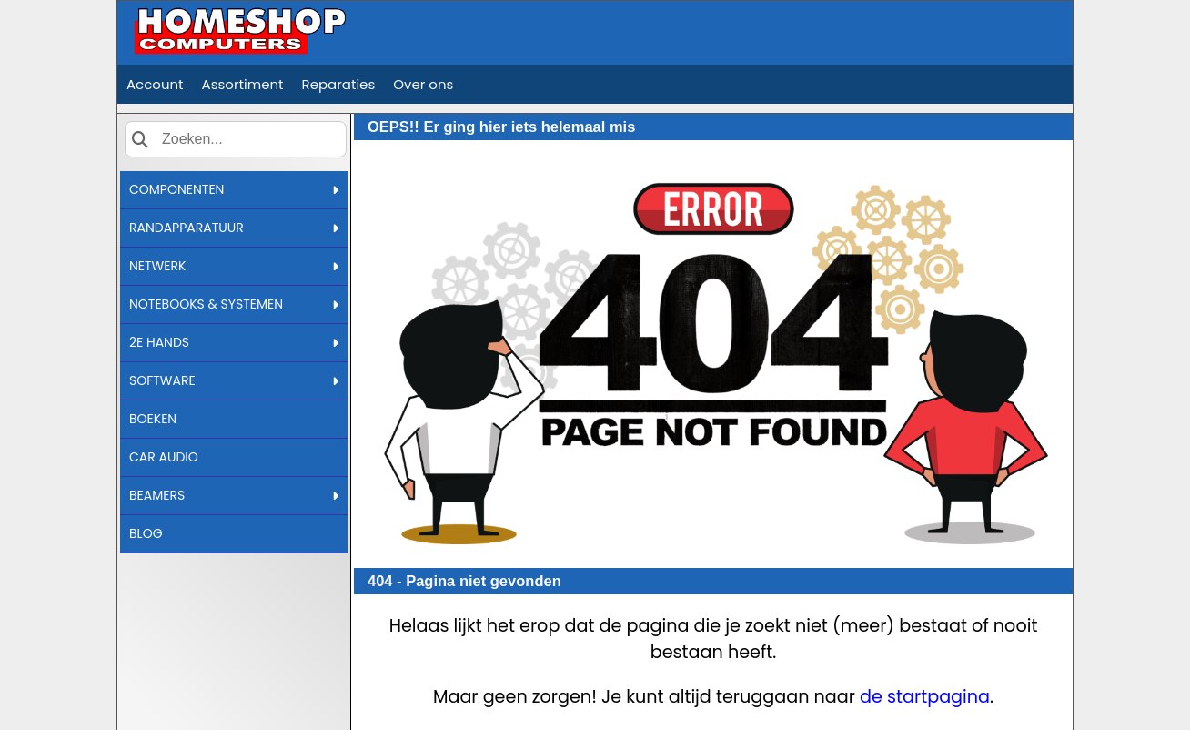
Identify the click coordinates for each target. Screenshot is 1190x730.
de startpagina (925, 696)
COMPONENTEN (233, 189)
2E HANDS (233, 342)
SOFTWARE (233, 380)
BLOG (146, 533)
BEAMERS (233, 495)
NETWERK (233, 266)
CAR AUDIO (163, 457)
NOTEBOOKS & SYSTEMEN (233, 304)
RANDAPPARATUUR (233, 227)
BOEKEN (152, 419)
